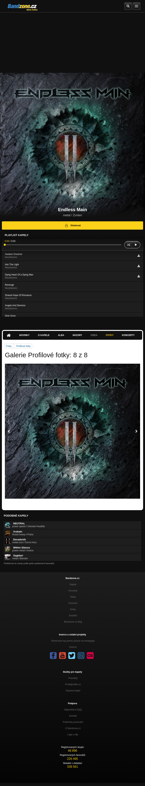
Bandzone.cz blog (73, 621)
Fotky (109, 335)
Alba (61, 335)
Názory (77, 335)
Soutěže (73, 615)
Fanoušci (73, 603)
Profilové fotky (23, 346)
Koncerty (128, 335)
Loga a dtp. (73, 734)
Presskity (73, 678)
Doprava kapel (73, 690)
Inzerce (73, 647)
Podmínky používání (73, 722)
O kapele (43, 335)
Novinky (24, 335)
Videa (93, 335)
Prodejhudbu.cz (73, 684)
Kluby (73, 609)
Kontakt (73, 716)
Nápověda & (73, 709)
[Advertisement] (72, 40)
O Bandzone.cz (73, 728)
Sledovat (72, 225)
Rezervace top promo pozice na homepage (73, 641)
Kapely (72, 584)
